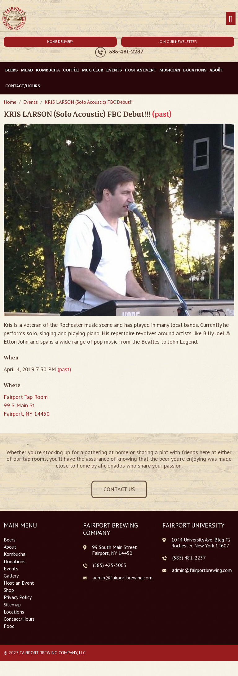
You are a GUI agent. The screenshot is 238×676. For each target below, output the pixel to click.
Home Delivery (60, 41)
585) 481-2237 (190, 558)
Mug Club (92, 70)
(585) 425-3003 (109, 565)
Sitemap (12, 605)
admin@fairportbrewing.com (122, 577)
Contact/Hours (22, 85)
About (10, 547)
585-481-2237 (126, 52)
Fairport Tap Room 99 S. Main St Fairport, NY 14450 (27, 405)
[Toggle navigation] (231, 18)
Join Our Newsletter (178, 41)
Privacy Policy (18, 597)
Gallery (11, 576)
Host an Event (140, 70)
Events (114, 70)
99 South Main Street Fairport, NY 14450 (114, 550)
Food (9, 626)
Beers (11, 70)
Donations (14, 561)
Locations (194, 70)
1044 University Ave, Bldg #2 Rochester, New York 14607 (201, 543)
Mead (27, 70)
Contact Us (119, 489)
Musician (169, 70)
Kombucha (48, 70)
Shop (9, 590)
